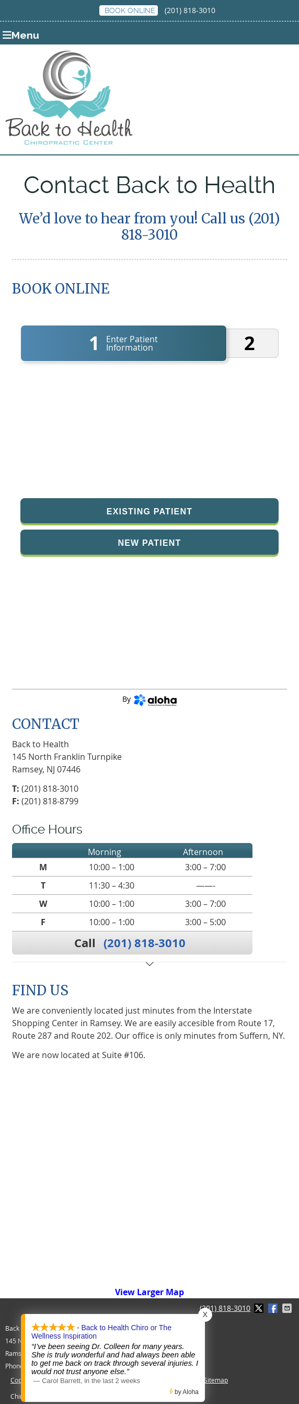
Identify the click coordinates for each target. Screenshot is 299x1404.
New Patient (149, 542)
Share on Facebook (274, 1308)
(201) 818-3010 (190, 10)
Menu (21, 35)
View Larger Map (149, 1292)
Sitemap (216, 1380)
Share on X (260, 1308)
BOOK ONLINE (130, 10)
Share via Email (288, 1308)
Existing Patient (149, 511)
